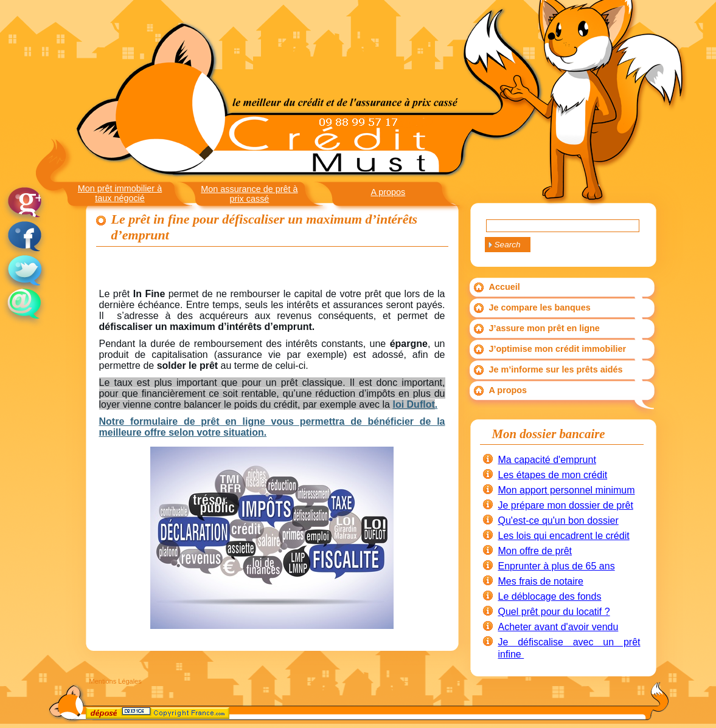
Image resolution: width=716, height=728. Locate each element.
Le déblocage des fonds (550, 596)
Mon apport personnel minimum (566, 490)
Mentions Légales (115, 681)
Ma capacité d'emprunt (547, 460)
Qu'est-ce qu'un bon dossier (558, 520)
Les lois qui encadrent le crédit (564, 536)
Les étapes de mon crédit (553, 475)
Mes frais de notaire (541, 581)
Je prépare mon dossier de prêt (565, 505)
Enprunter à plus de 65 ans (556, 566)
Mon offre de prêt (535, 551)
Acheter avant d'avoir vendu (558, 627)
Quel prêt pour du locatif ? (554, 611)
